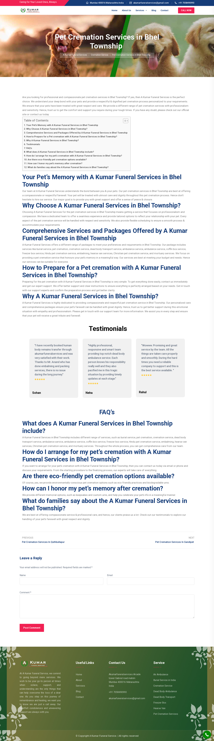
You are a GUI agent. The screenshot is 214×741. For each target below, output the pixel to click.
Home (114, 10)
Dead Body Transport (164, 696)
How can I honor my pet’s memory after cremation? (55, 163)
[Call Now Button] (207, 735)
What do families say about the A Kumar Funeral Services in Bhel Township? (68, 167)
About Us (126, 10)
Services (141, 10)
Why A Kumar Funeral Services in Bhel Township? (52, 140)
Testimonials (33, 144)
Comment (25, 591)
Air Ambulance (160, 674)
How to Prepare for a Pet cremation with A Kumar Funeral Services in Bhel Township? (71, 136)
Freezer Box (159, 702)
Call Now (186, 10)
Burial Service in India (164, 679)
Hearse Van (159, 707)
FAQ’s (29, 148)
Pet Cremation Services (165, 713)
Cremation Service (162, 685)
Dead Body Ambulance (165, 691)
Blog (154, 10)
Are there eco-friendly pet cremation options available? (57, 159)
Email (110, 574)
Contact (164, 10)
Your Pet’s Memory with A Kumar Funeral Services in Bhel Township (62, 125)
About (79, 679)
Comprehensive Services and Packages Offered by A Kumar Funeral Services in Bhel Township (77, 132)
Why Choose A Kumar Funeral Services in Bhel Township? (56, 129)
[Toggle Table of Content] (124, 120)
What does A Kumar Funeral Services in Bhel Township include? (60, 152)
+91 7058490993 (184, 3)
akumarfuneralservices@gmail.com (149, 3)
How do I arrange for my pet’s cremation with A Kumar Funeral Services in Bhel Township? (74, 155)
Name (23, 574)
